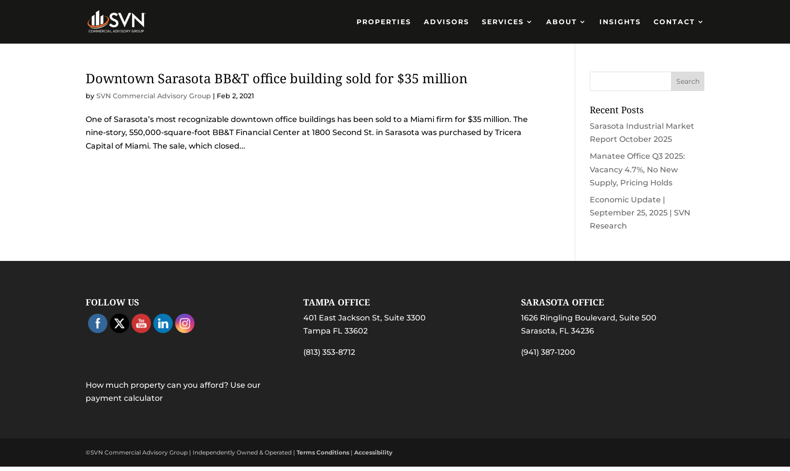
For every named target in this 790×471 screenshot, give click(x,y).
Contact (674, 22)
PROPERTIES (384, 22)
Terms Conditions (323, 452)
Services (503, 22)
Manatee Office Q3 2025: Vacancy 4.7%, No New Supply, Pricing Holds (637, 169)
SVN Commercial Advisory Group (153, 95)
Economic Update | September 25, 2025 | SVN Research (640, 212)
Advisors (446, 22)
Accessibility (373, 452)
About (561, 22)
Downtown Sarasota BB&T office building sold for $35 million (276, 78)
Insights (620, 22)
